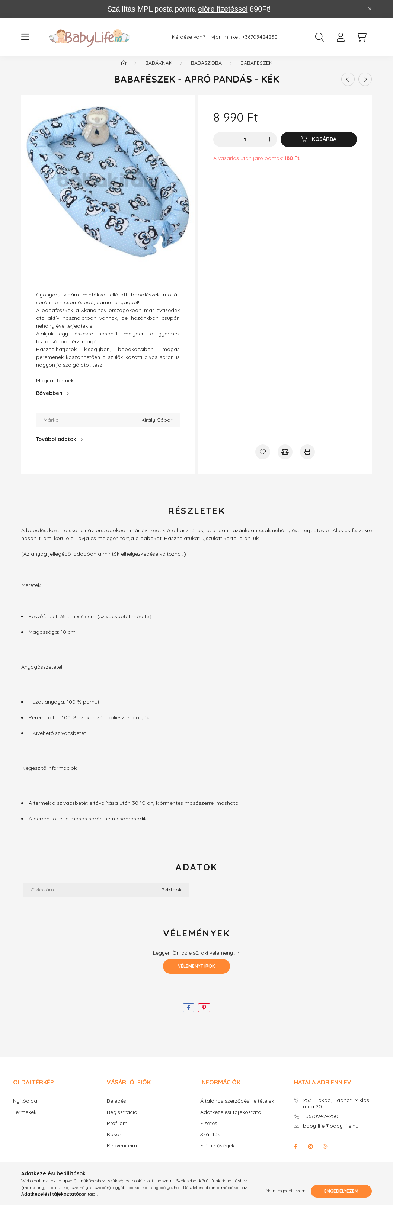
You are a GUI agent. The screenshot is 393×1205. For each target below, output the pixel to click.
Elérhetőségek (217, 1153)
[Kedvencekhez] (262, 459)
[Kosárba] (319, 147)
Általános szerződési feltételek (237, 1109)
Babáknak (158, 70)
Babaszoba (206, 70)
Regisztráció (122, 1120)
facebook (295, 1154)
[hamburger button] (24, 37)
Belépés (116, 1109)
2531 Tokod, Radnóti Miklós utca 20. (336, 1111)
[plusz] (269, 147)
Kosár (114, 1142)
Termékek (24, 1120)
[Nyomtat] (307, 459)
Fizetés (208, 1131)
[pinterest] (204, 1015)
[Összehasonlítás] (285, 459)
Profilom (117, 1131)
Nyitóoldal (25, 1109)
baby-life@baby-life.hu (330, 1134)
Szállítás (210, 1142)
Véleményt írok (196, 974)
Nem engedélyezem (286, 1191)
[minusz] (220, 147)
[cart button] (361, 37)
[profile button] (340, 37)
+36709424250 (260, 37)
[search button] (319, 37)
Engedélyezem (341, 1191)
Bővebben (49, 401)
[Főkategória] (124, 70)
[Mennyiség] (245, 147)
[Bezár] (370, 9)
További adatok (56, 447)
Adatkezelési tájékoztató (230, 1120)
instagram (310, 1154)
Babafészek (256, 70)
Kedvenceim (122, 1153)
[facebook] (188, 1015)
